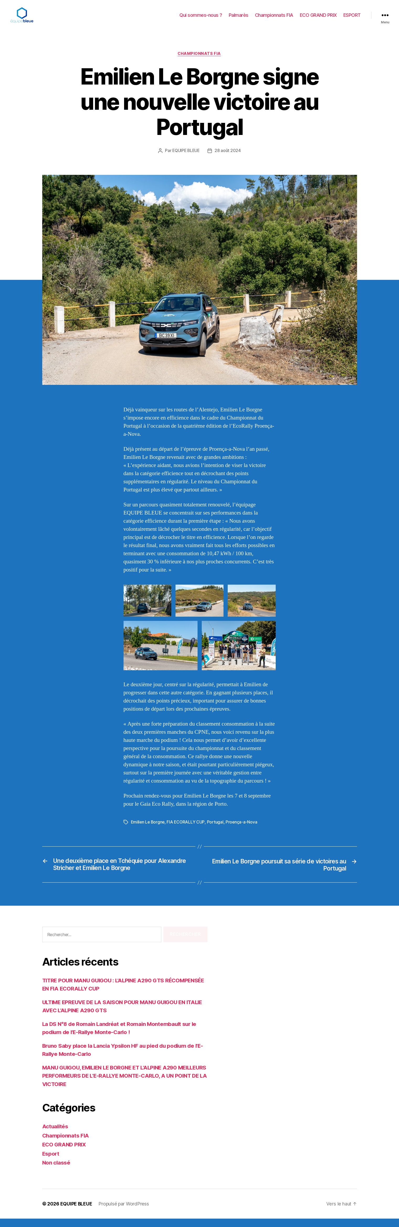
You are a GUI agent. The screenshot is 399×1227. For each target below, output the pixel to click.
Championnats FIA (274, 19)
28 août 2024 (228, 158)
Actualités (55, 1134)
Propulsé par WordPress (124, 1212)
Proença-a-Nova (243, 830)
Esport (51, 1162)
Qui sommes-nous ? (200, 19)
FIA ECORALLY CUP (187, 830)
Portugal (217, 830)
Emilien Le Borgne (148, 830)
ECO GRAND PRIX (318, 19)
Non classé (56, 1171)
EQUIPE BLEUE (186, 158)
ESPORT (352, 19)
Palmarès (238, 19)
